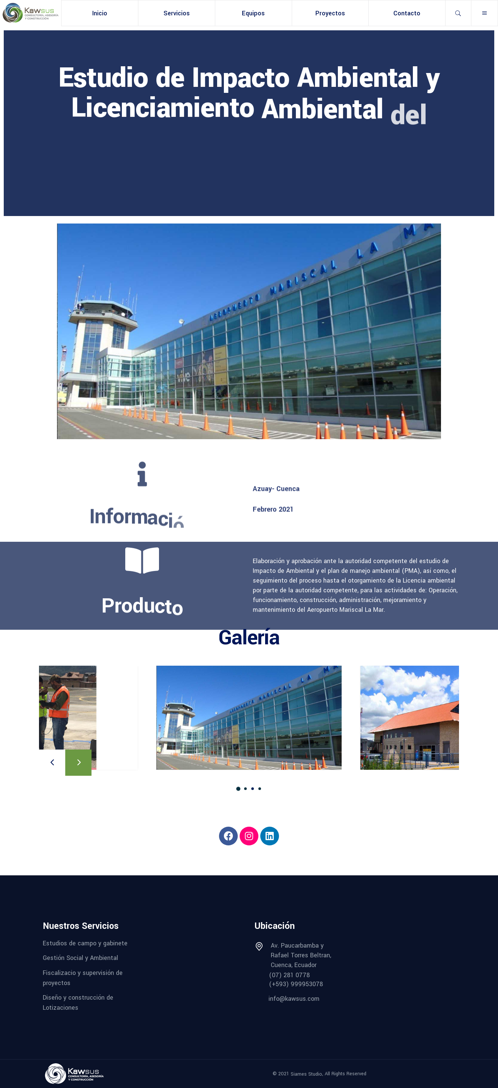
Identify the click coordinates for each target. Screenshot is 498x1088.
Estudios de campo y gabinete (85, 943)
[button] (238, 788)
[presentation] (52, 763)
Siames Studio (306, 1073)
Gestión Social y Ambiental (80, 958)
